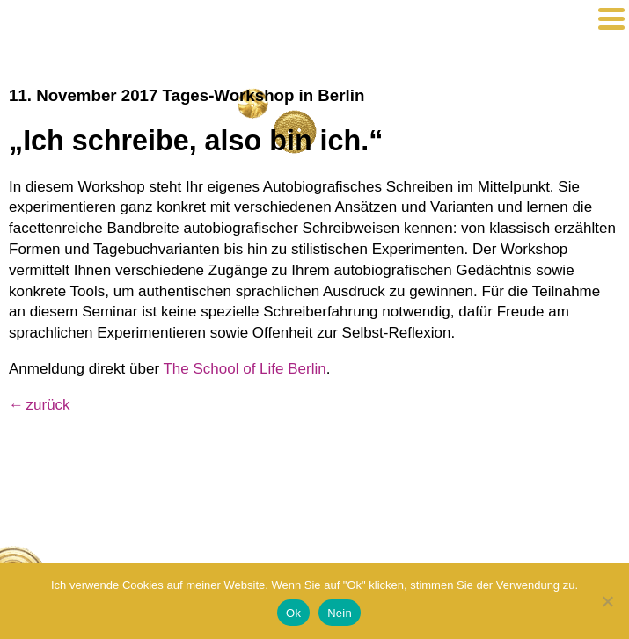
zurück (48, 404)
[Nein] (607, 601)
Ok (293, 613)
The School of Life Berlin (244, 368)
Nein (339, 613)
